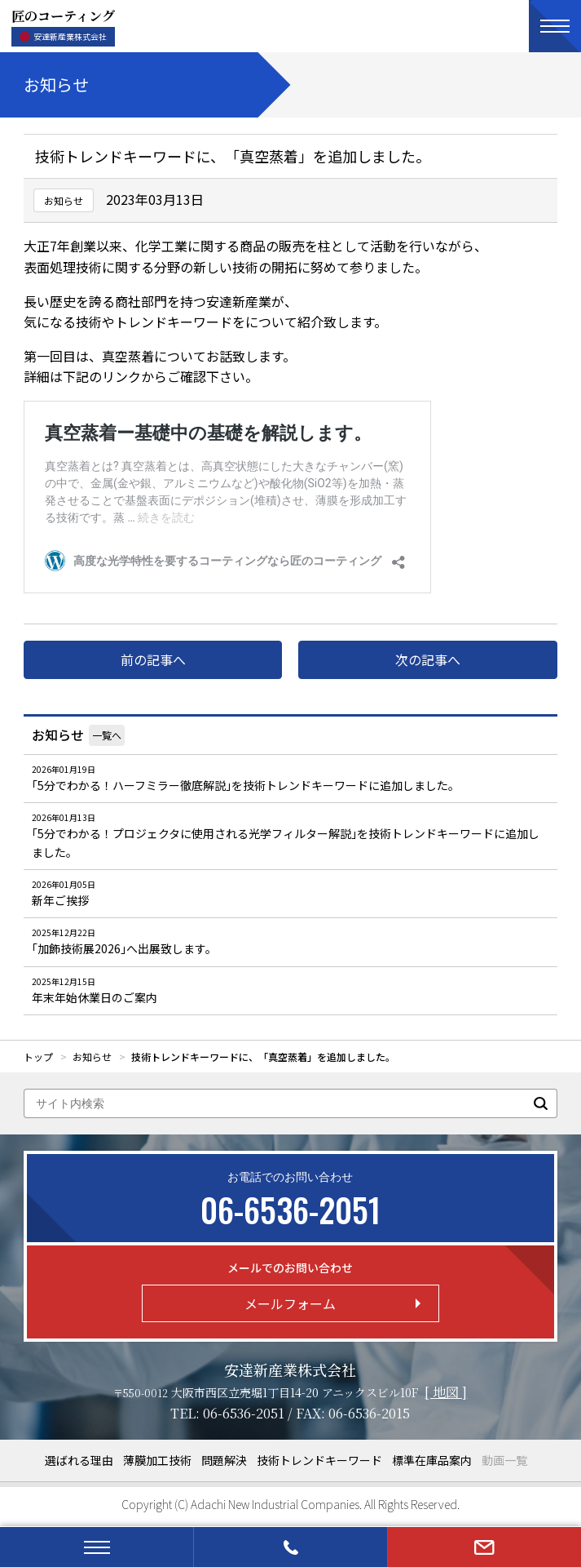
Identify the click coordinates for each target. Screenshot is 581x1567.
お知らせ (58, 734)
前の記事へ (153, 659)
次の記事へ (427, 659)
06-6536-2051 (243, 1413)
